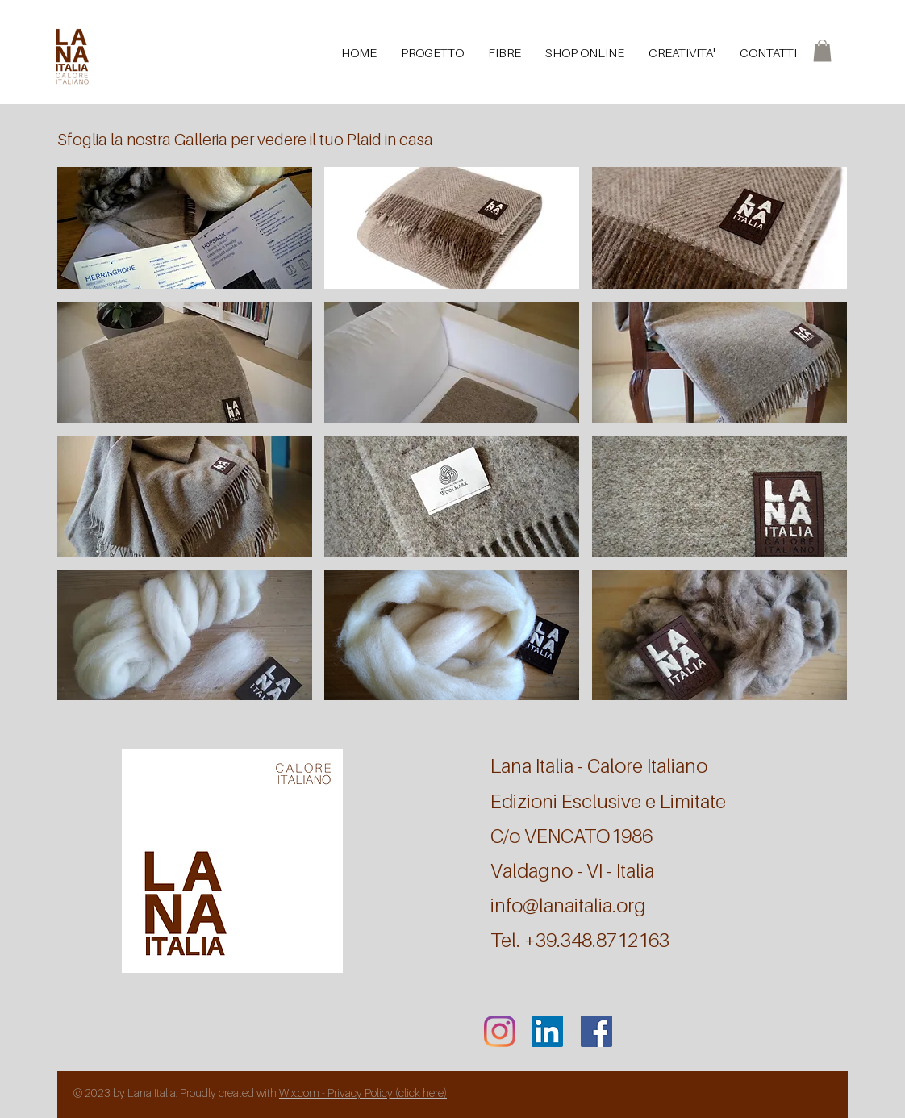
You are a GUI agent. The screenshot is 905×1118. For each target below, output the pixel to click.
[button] (822, 50)
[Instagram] (499, 1031)
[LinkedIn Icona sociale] (547, 1031)
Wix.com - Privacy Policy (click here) (363, 1092)
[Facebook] (596, 1031)
